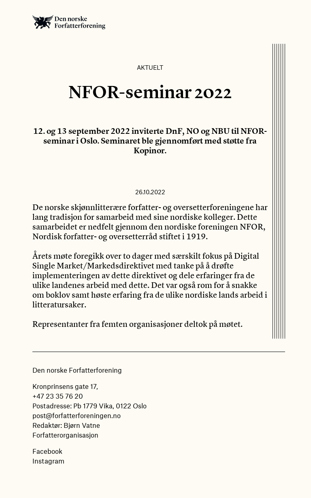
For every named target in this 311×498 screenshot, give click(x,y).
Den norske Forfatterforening (68, 22)
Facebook (47, 451)
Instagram (48, 461)
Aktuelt (150, 67)
